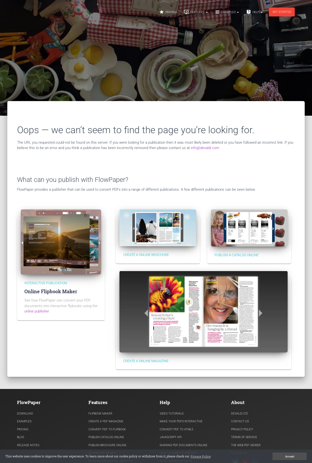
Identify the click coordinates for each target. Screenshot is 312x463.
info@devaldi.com (205, 148)
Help (254, 11)
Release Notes (28, 445)
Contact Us (240, 421)
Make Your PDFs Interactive (181, 421)
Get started (282, 12)
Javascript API (171, 437)
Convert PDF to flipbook (107, 429)
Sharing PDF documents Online (183, 445)
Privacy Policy (242, 429)
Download (25, 413)
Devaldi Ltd (239, 413)
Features (196, 11)
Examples (227, 11)
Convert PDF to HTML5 (176, 429)
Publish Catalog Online (106, 437)
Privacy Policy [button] (201, 456)
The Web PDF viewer (246, 445)
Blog (20, 437)
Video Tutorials (172, 413)
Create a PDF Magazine (105, 421)
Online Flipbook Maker (50, 291)
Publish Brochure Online (107, 445)
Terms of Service (244, 437)
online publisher (36, 311)
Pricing (168, 11)
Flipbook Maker (100, 413)
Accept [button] (289, 456)
